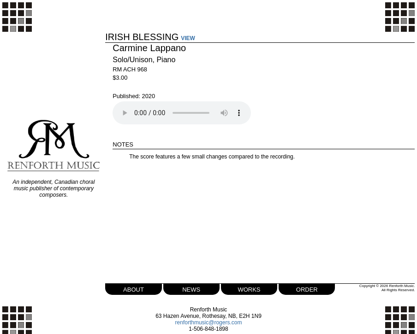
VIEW (188, 38)
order (307, 288)
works (249, 288)
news (191, 288)
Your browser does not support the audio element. (182, 112)
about (133, 288)
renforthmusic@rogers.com (208, 322)
